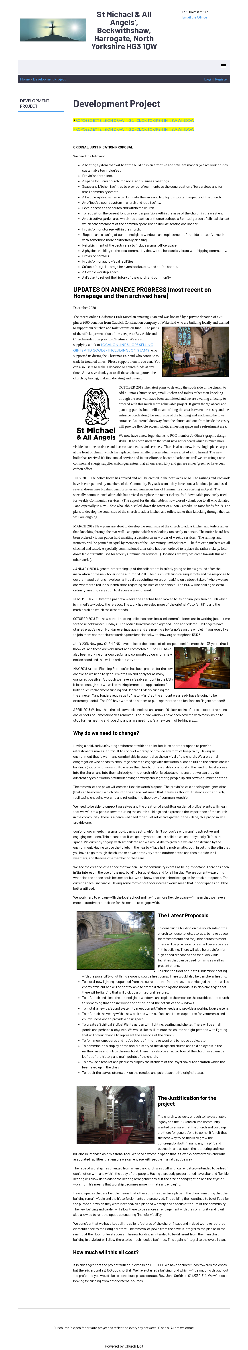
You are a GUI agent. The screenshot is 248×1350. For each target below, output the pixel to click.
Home (25, 79)
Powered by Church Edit (124, 1346)
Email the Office (194, 17)
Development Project (49, 79)
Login (208, 79)
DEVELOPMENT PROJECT (34, 103)
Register (221, 79)
